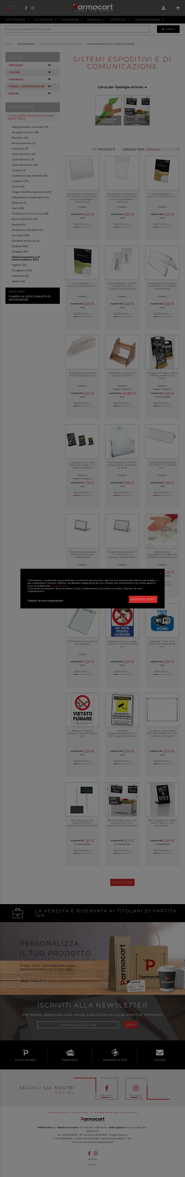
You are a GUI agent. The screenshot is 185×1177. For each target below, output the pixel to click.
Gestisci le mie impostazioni (45, 600)
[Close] (161, 574)
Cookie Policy (59, 585)
